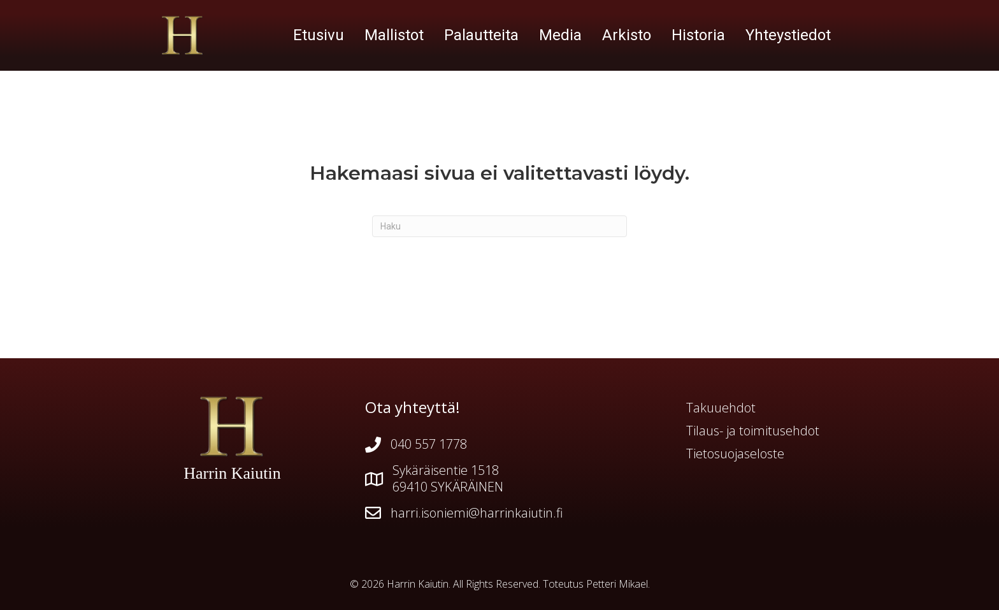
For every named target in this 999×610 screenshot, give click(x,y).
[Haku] (499, 226)
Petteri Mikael (617, 584)
